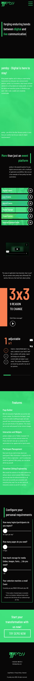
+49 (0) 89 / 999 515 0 (17, 662)
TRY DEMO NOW (17, 633)
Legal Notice (11, 673)
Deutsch (24, 673)
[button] (30, 3)
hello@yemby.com (17, 664)
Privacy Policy (18, 673)
